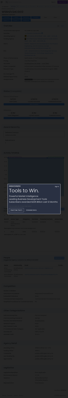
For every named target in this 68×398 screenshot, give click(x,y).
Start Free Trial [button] (16, 210)
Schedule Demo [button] (31, 210)
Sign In (57, 186)
